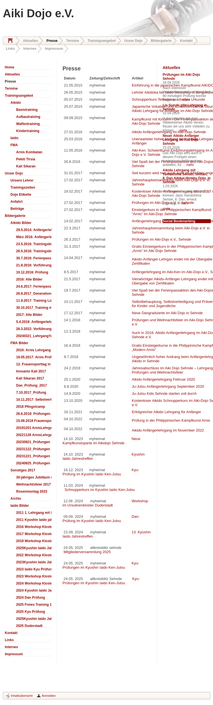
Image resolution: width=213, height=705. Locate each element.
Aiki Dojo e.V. (38, 13)
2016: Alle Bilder (29, 279)
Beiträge (17, 209)
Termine (72, 41)
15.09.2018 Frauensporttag (33, 421)
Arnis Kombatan (29, 152)
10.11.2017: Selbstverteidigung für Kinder (33, 400)
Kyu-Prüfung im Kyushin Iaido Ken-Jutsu (101, 472)
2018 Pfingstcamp (30, 407)
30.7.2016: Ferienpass (33, 258)
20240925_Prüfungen (33, 463)
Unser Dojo (133, 41)
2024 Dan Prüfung (30, 598)
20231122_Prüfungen (33, 449)
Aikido (15, 103)
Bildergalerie (161, 41)
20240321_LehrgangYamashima (33, 336)
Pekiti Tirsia (25, 159)
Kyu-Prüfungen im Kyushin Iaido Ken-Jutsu (101, 565)
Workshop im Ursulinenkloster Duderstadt (105, 503)
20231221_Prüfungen (33, 456)
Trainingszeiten (22, 187)
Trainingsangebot (102, 41)
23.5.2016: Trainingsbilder (33, 244)
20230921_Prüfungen (33, 442)
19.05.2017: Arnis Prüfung (33, 357)
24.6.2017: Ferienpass (33, 286)
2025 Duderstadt (29, 626)
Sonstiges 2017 (22, 470)
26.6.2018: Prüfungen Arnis (33, 414)
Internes (29, 49)
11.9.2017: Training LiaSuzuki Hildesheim (33, 301)
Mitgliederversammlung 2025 (87, 552)
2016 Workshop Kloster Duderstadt (33, 527)
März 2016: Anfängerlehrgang (33, 237)
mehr (186, 100)
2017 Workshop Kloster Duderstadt (33, 534)
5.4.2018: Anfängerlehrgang (33, 322)
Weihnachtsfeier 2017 (33, 484)
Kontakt (186, 41)
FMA (14, 145)
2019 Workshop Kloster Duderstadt (33, 541)
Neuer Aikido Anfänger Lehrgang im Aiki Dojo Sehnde (181, 140)
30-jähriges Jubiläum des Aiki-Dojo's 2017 (33, 477)
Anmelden (49, 695)
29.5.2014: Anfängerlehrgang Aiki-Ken (33, 230)
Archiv (15, 499)
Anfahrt (16, 202)
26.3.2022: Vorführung (33, 329)
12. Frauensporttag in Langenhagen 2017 (33, 364)
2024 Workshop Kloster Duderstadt (33, 583)
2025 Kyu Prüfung (30, 612)
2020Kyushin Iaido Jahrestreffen (33, 548)
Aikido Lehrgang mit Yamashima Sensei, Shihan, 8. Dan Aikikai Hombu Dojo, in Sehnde (187, 176)
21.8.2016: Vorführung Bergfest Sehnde (33, 265)
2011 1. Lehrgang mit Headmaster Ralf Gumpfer (33, 513)
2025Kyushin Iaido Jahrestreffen (33, 619)
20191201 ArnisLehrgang (33, 428)
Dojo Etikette (20, 195)
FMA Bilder (19, 343)
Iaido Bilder (19, 506)
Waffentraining (28, 124)
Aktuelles (30, 41)
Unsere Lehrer (21, 180)
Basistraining (27, 110)
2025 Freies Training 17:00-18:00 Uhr (33, 605)
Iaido (14, 138)
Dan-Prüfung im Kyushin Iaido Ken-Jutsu (101, 518)
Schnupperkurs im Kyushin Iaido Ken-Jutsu (99, 490)
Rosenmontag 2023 (31, 491)
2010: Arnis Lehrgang (33, 350)
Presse (51, 41)
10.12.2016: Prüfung (32, 272)
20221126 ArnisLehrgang (33, 435)
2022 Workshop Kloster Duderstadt (33, 555)
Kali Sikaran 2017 (30, 378)
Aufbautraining (28, 117)
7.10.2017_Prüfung (31, 392)
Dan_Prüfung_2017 (31, 385)
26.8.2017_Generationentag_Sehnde (33, 294)
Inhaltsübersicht (22, 695)
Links (10, 49)
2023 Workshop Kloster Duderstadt (33, 576)
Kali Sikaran (26, 166)
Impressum (54, 49)
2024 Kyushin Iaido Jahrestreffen (33, 590)
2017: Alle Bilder (29, 315)
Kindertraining (27, 131)
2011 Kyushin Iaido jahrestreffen (33, 520)
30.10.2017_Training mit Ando (33, 308)
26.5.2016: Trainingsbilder (33, 251)
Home (10, 41)
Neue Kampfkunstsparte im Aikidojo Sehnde (101, 441)
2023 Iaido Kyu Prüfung (33, 569)
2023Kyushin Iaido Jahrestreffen (33, 562)
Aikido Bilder (20, 223)
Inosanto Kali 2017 (31, 371)
